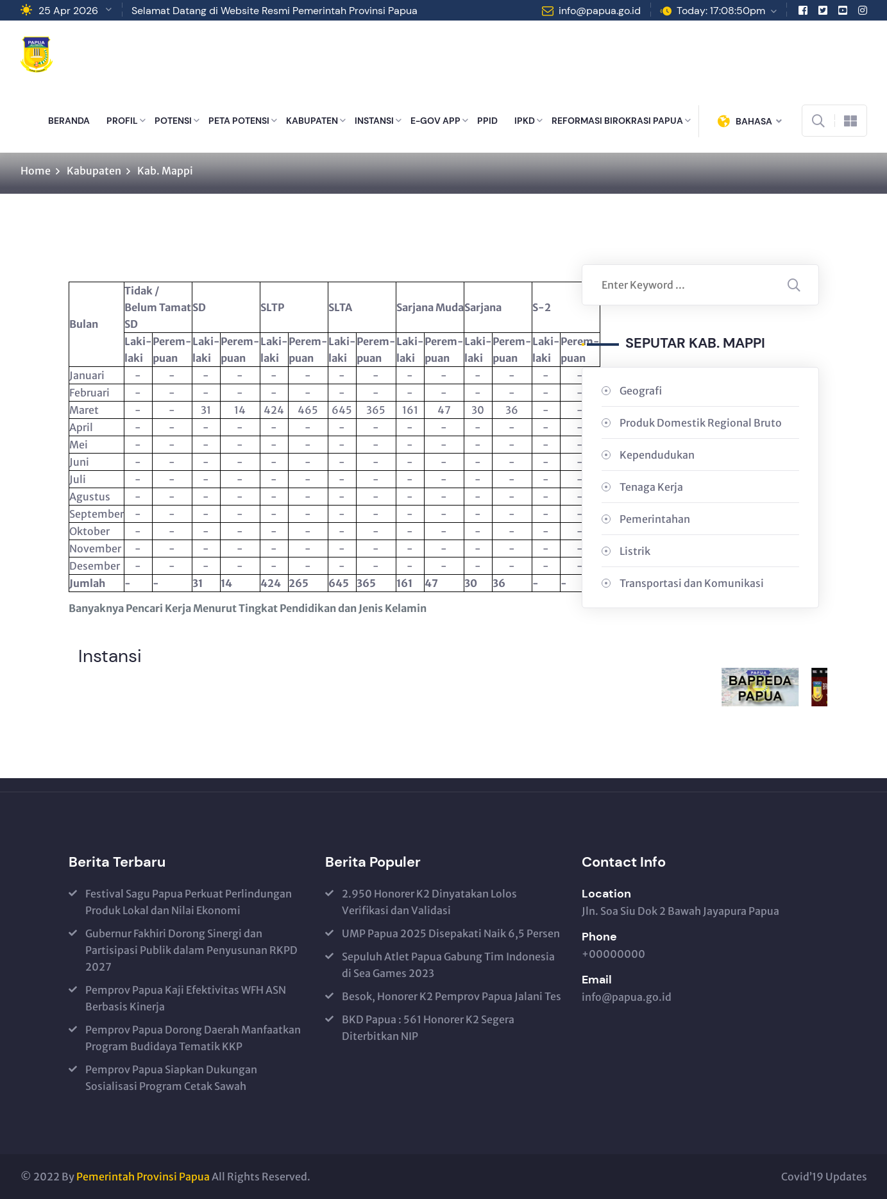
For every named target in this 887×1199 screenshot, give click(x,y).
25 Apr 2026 (68, 10)
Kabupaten (94, 170)
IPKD (524, 120)
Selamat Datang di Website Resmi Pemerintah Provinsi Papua (274, 10)
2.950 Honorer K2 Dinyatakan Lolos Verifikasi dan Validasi (429, 902)
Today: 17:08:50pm (721, 10)
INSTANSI (374, 120)
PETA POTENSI (238, 120)
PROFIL (122, 120)
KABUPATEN (312, 120)
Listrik (635, 551)
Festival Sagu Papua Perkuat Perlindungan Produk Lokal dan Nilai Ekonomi (188, 902)
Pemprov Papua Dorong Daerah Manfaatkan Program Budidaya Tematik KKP (193, 1038)
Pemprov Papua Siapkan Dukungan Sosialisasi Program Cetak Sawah (171, 1078)
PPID (487, 120)
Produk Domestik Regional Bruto (701, 422)
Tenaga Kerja (651, 486)
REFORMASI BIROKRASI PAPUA (617, 120)
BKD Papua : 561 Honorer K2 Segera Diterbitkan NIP (428, 1027)
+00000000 (613, 954)
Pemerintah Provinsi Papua (143, 1176)
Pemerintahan (655, 519)
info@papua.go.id (600, 10)
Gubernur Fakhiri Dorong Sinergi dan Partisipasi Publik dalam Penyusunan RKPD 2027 (191, 950)
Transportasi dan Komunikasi (692, 583)
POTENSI (173, 120)
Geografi (641, 390)
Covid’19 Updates (824, 1176)
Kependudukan (657, 454)
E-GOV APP (435, 120)
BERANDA (69, 120)
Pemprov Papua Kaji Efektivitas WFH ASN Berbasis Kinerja (185, 998)
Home (36, 170)
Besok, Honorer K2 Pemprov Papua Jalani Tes (451, 996)
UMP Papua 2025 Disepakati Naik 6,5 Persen (451, 933)
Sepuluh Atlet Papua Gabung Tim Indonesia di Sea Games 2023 (448, 965)
